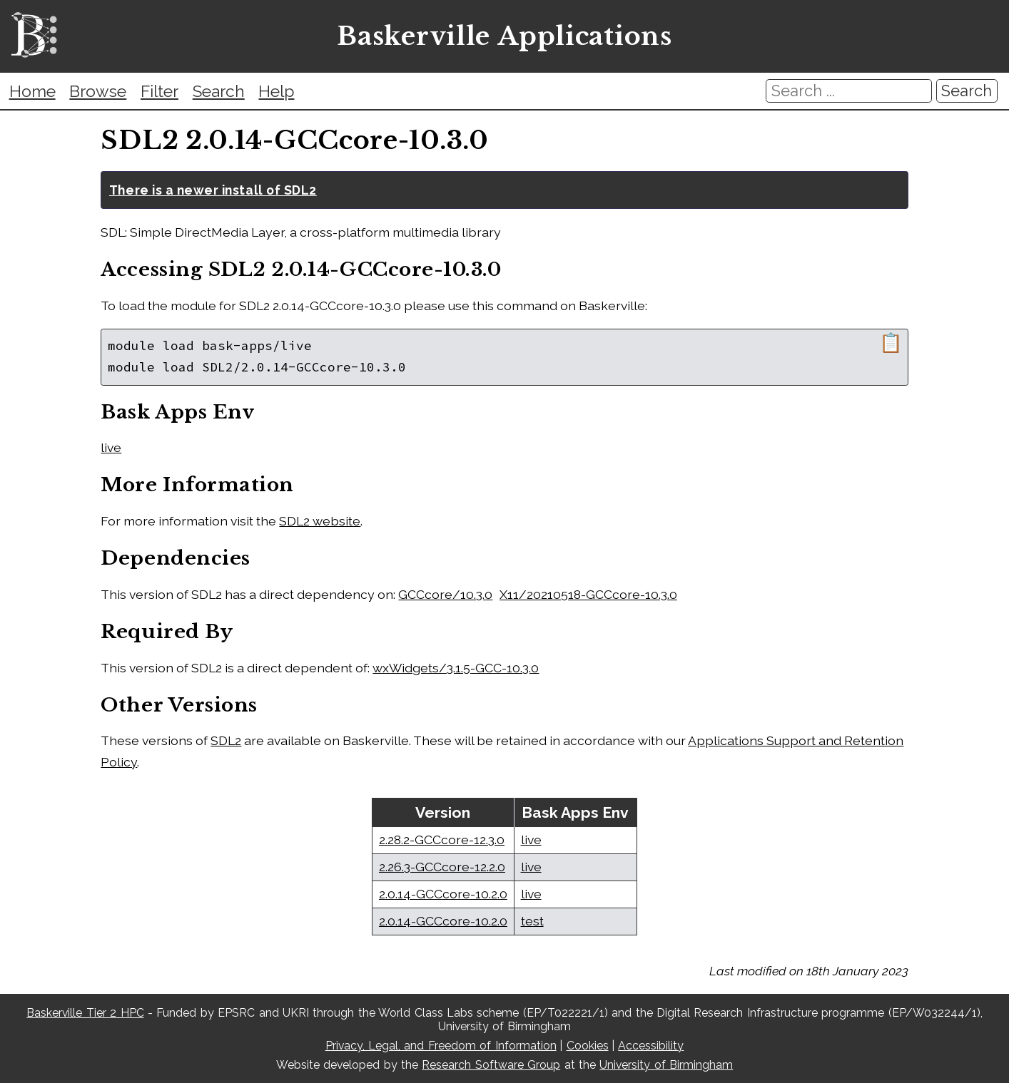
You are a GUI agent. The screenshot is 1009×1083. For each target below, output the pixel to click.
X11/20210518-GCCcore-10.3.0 (588, 594)
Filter (159, 91)
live (111, 447)
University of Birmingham (666, 1065)
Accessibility (651, 1045)
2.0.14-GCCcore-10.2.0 (443, 893)
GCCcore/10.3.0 (445, 594)
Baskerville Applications (504, 37)
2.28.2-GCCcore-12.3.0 (442, 839)
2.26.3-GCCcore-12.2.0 (442, 866)
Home (32, 91)
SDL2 (226, 740)
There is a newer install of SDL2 (213, 190)
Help (276, 91)
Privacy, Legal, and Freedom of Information (441, 1045)
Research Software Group (491, 1065)
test (532, 920)
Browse (97, 91)
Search (219, 91)
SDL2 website (319, 520)
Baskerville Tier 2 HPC (84, 1013)
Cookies (588, 1045)
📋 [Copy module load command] (891, 343)
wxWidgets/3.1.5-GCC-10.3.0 (455, 667)
